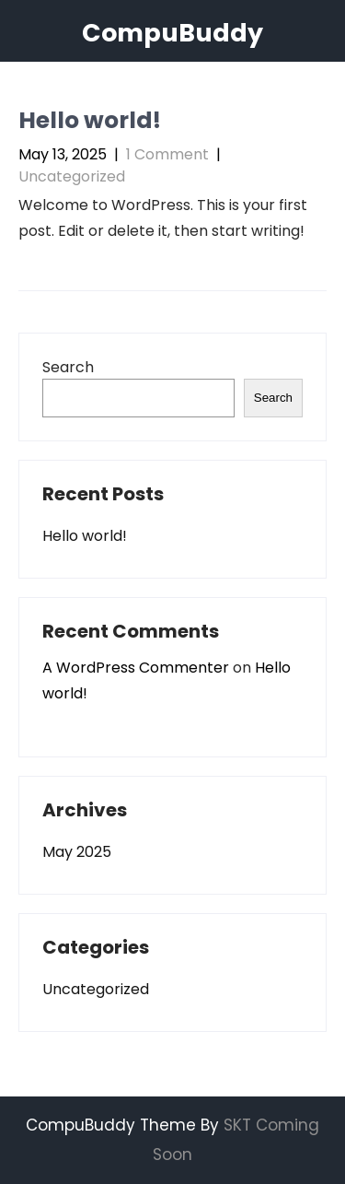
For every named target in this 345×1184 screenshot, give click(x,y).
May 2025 (76, 851)
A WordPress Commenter (135, 667)
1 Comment (167, 154)
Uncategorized (71, 176)
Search (68, 367)
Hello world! (89, 120)
